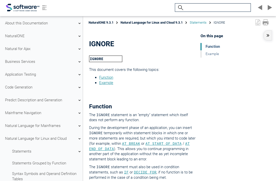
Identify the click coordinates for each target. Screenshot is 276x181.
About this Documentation (43, 23)
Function (106, 77)
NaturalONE (43, 36)
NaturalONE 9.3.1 (101, 22)
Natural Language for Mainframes (43, 125)
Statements (47, 151)
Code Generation (43, 87)
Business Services (43, 61)
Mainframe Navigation (43, 113)
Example (106, 82)
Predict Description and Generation (43, 100)
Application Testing (43, 74)
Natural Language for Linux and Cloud (43, 138)
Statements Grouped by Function (39, 163)
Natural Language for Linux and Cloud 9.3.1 (152, 22)
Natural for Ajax (43, 49)
